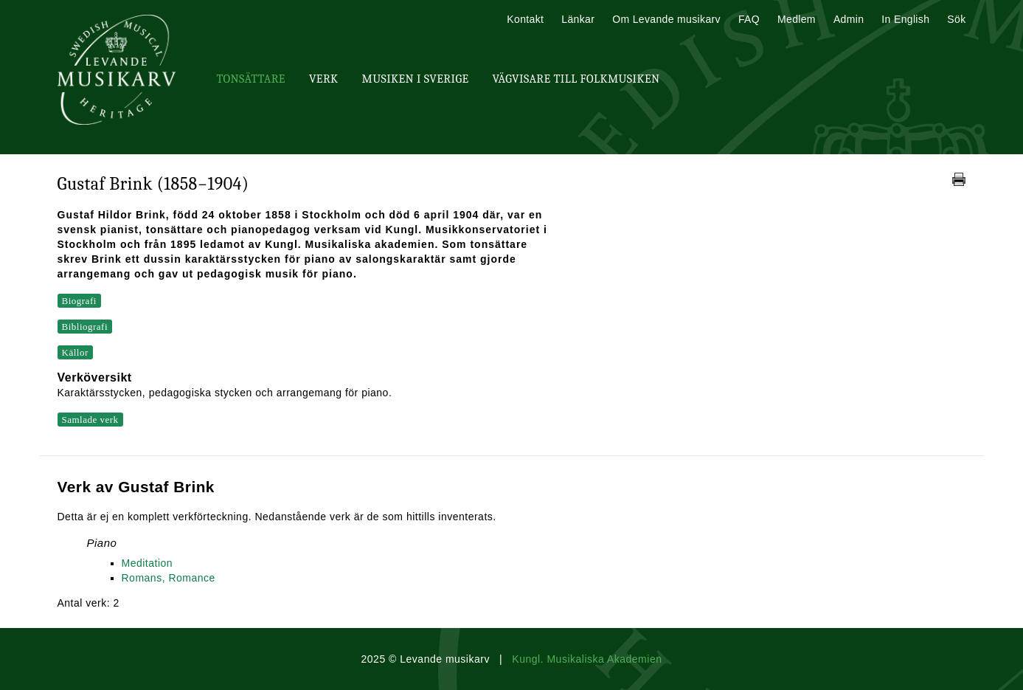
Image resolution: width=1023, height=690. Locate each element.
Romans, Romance (168, 578)
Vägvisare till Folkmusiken (575, 79)
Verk (324, 79)
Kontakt (525, 19)
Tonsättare (251, 79)
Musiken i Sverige (415, 79)
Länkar (577, 19)
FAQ (749, 19)
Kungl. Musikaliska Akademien (587, 659)
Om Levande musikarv (666, 19)
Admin (848, 19)
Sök (956, 19)
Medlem (796, 19)
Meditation (147, 563)
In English (905, 19)
